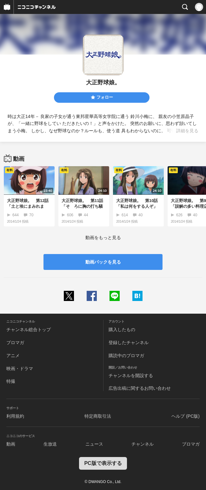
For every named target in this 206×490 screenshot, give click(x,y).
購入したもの (122, 329)
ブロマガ (15, 342)
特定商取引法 (97, 416)
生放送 (50, 444)
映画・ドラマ (19, 368)
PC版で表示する (103, 463)
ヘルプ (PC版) (185, 416)
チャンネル (142, 444)
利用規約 (15, 416)
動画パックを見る (103, 262)
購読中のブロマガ (126, 355)
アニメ (13, 355)
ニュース (94, 444)
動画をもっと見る (103, 237)
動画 (10, 444)
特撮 (10, 381)
